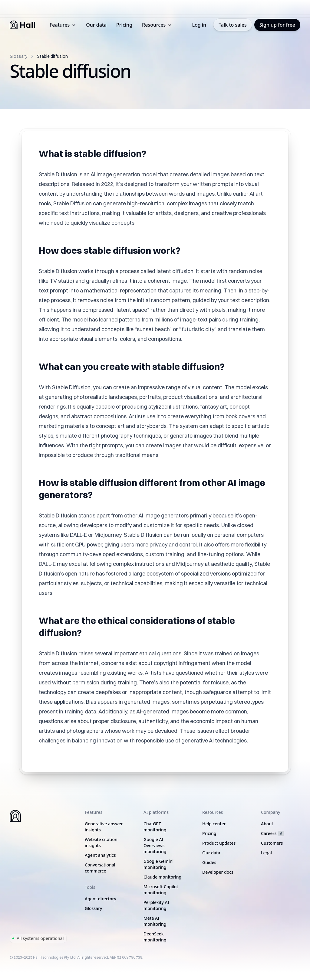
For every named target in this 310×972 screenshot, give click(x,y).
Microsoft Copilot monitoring (160, 889)
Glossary (18, 56)
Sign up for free (277, 24)
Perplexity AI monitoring (156, 905)
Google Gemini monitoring (158, 864)
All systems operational (38, 938)
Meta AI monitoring (154, 921)
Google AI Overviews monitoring (154, 845)
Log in (199, 24)
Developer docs (217, 872)
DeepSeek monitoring (154, 937)
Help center (214, 824)
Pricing (124, 24)
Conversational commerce (100, 868)
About (267, 824)
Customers (272, 843)
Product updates (219, 843)
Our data (96, 24)
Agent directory (100, 899)
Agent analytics (100, 855)
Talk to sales (233, 24)
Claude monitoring (162, 877)
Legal (266, 853)
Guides (209, 862)
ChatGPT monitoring (154, 827)
